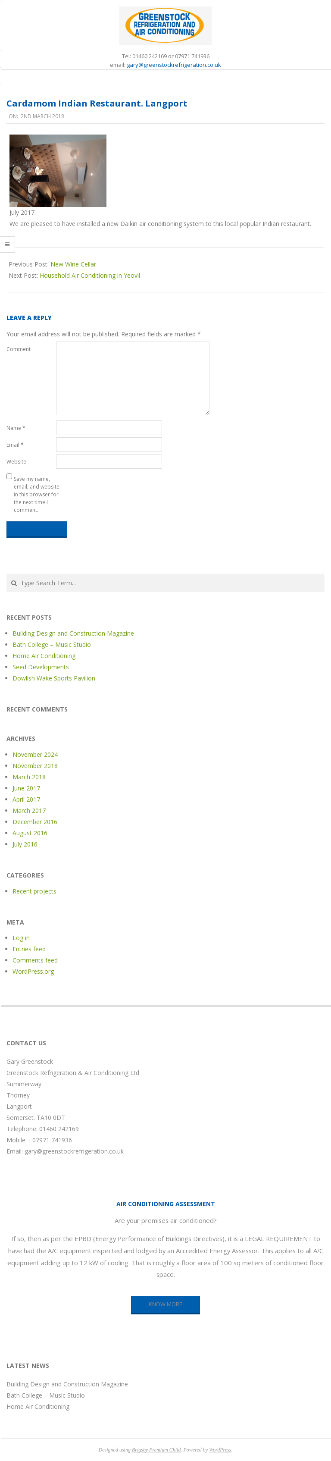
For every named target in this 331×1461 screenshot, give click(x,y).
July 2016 (24, 844)
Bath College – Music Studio (51, 644)
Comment (18, 349)
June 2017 (26, 788)
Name (15, 428)
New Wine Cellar (73, 264)
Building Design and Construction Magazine (73, 633)
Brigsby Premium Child (156, 1450)
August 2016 (29, 833)
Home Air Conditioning (43, 656)
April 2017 (26, 799)
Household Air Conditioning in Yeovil (90, 275)
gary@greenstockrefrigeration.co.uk (174, 65)
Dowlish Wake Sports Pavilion (53, 678)
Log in (21, 938)
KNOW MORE (165, 1304)
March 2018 (29, 777)
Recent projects (34, 891)
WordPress (220, 1450)
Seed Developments (40, 667)
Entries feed (29, 949)
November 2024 (35, 754)
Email (15, 444)
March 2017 (29, 810)
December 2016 (34, 822)
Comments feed (35, 960)
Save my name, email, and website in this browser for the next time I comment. (36, 494)
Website (16, 461)
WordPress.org (33, 971)
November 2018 (35, 766)
